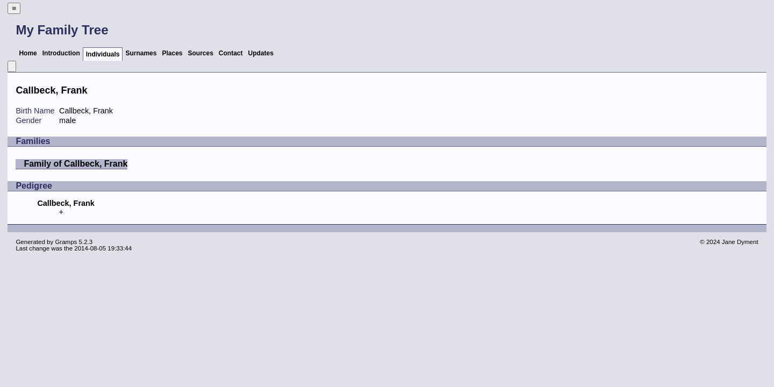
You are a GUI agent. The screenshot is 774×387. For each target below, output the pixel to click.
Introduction (61, 53)
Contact (231, 53)
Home (28, 53)
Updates (261, 53)
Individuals (103, 54)
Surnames (140, 53)
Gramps (66, 242)
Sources (200, 53)
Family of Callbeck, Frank (75, 163)
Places (172, 53)
